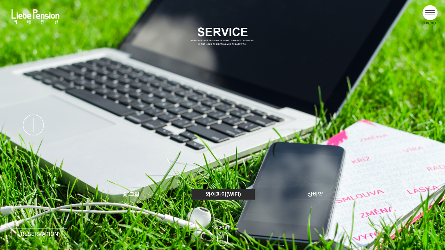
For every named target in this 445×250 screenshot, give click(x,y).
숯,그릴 (130, 194)
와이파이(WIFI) (223, 194)
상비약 (315, 194)
